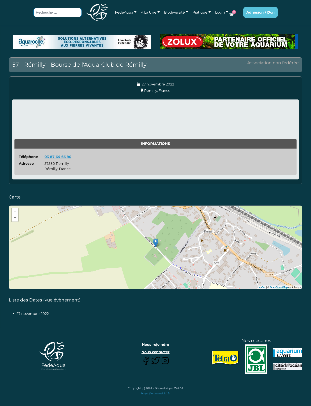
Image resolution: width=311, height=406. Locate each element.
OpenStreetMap (279, 287)
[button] (149, 12)
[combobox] (57, 12)
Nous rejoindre (155, 344)
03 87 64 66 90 (57, 157)
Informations (155, 144)
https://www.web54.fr (155, 393)
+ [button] (15, 211)
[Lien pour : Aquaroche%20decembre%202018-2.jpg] (82, 42)
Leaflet (261, 287)
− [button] (15, 218)
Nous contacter (155, 352)
